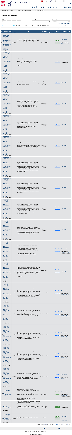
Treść (29, 31)
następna (69, 424)
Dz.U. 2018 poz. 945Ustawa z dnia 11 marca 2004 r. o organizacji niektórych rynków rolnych (7, 406)
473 (61, 424)
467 (47, 424)
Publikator (3, 19)
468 (50, 424)
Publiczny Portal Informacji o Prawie (51, 7)
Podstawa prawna (7, 31)
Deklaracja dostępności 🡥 (42, 431)
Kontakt (59, 428)
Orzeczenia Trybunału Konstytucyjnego (24, 10)
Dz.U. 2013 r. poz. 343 (65, 294)
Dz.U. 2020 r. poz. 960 (65, 408)
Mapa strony (27, 431)
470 (54, 424)
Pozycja (18, 19)
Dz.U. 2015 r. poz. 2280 (65, 420)
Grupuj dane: (39, 25)
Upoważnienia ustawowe (39, 10)
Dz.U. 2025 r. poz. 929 (65, 43)
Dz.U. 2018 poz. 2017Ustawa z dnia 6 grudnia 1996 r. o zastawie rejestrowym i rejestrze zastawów (7, 393)
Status (57, 31)
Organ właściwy (55, 19)
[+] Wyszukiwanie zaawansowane (64, 23)
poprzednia (3, 424)
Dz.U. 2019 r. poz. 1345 (65, 395)
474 (64, 424)
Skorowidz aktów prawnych (8, 10)
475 (66, 424)
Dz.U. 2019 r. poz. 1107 (65, 44)
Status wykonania (35, 19)
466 (45, 424)
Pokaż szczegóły (64, 39)
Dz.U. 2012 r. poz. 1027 (65, 252)
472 (59, 424)
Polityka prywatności (33, 431)
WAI (70, 3)
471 (57, 424)
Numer (13, 19)
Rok (7, 19)
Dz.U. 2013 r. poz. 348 (65, 63)
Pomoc (44, 428)
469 (52, 424)
